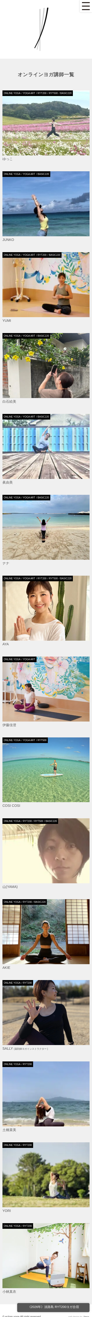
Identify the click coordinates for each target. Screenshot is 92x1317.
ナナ (5, 563)
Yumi (6, 321)
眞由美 (7, 482)
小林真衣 (9, 1292)
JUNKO (8, 240)
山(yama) (10, 887)
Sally (25, 1048)
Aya (5, 644)
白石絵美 (9, 401)
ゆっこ (7, 159)
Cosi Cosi (11, 806)
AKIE (6, 968)
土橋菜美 (9, 1130)
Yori (6, 1211)
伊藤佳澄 (9, 725)
